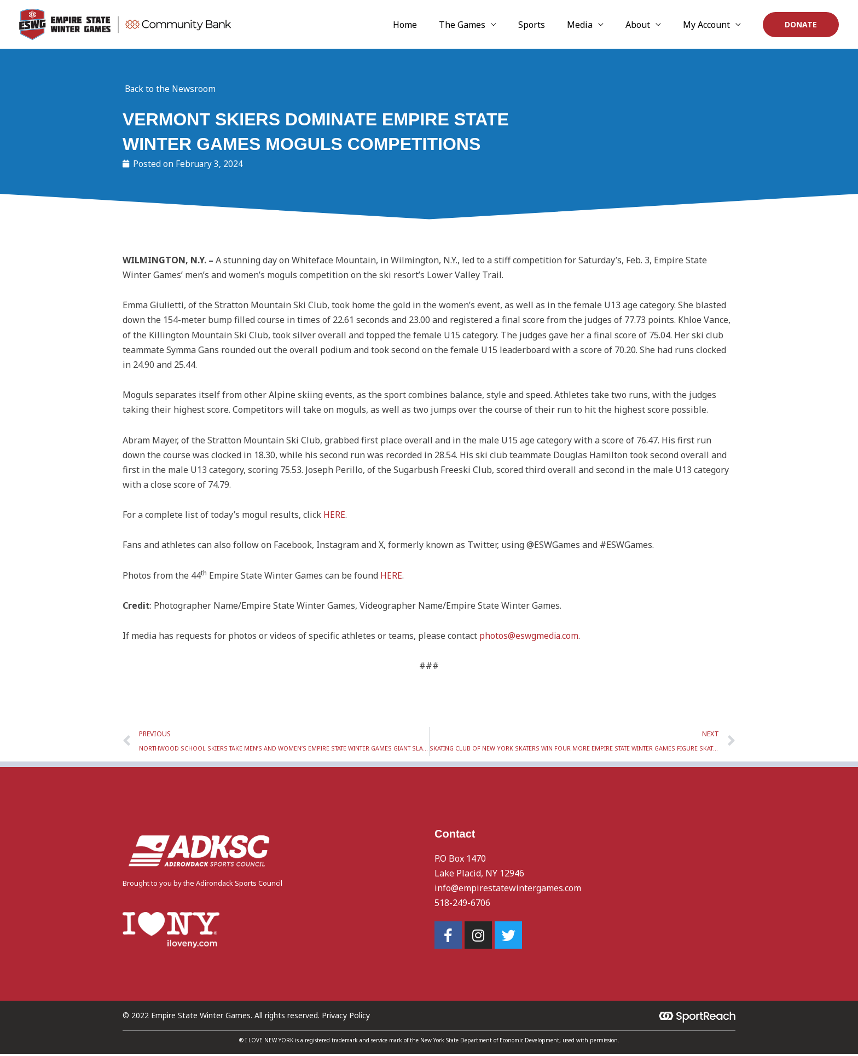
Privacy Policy (346, 1017)
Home (465, 25)
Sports (569, 25)
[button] (801, 24)
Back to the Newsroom (171, 89)
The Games (511, 25)
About (654, 25)
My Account (711, 25)
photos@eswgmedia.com (529, 636)
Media (607, 25)
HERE (334, 515)
